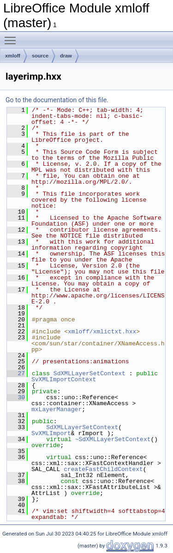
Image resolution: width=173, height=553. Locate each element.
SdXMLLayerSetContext (89, 373)
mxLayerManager (56, 409)
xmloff (12, 55)
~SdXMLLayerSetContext (113, 439)
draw (66, 55)
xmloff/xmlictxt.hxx (102, 331)
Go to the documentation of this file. (57, 100)
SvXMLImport (51, 433)
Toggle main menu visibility (12, 36)
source (40, 55)
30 (16, 397)
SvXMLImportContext (63, 379)
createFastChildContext (103, 469)
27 (16, 373)
